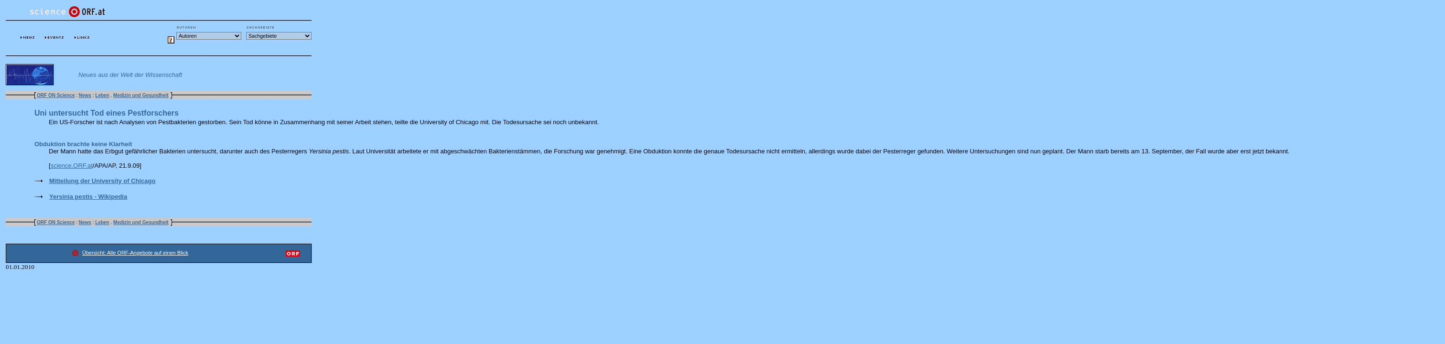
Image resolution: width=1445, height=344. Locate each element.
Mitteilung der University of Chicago (102, 180)
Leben (102, 95)
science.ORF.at (72, 165)
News (85, 95)
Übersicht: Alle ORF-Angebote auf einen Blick (135, 253)
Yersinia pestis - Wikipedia (88, 196)
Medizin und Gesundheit (141, 95)
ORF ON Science (56, 95)
